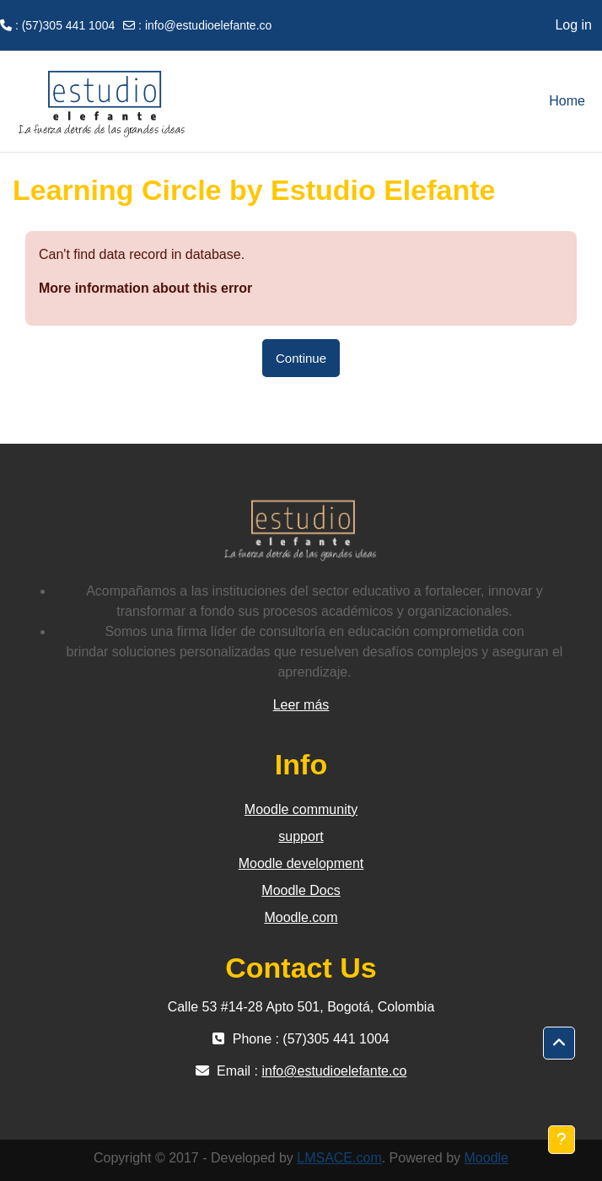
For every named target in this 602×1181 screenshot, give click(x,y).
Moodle (486, 1158)
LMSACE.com (339, 1158)
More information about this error (145, 288)
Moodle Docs (300, 890)
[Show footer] (561, 1139)
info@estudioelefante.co (208, 25)
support (300, 836)
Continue (301, 358)
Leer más (301, 705)
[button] (559, 1043)
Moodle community (301, 809)
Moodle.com (300, 917)
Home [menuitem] (567, 101)
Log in (573, 25)
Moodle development (301, 863)
